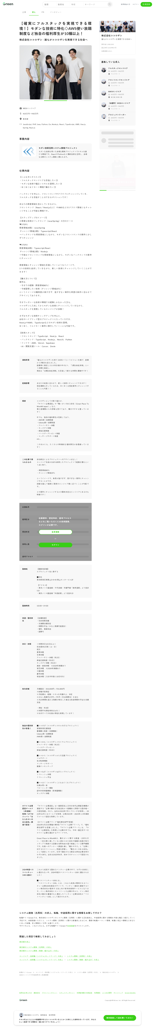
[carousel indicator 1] (31, 100)
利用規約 (97, 993)
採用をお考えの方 (25, 993)
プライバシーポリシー (49, 993)
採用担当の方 (125, 4)
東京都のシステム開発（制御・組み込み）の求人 (39, 951)
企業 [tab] (24, 12)
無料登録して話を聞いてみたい (120, 1018)
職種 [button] (46, 4)
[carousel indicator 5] (132, 190)
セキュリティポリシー (67, 993)
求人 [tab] (34, 12)
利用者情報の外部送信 (84, 993)
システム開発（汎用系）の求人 (79, 956)
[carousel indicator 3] (79, 100)
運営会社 (37, 993)
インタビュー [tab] (55, 12)
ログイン (136, 4)
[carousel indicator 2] (55, 100)
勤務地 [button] (61, 4)
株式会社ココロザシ (109, 972)
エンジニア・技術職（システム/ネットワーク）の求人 (41, 956)
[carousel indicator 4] (124, 190)
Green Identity (130, 993)
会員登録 (146, 4)
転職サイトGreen (25, 972)
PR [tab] (43, 12)
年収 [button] (73, 4)
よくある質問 (107, 993)
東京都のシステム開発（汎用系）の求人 (35, 947)
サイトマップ (118, 993)
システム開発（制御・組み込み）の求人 (83, 960)
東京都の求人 (24, 942)
